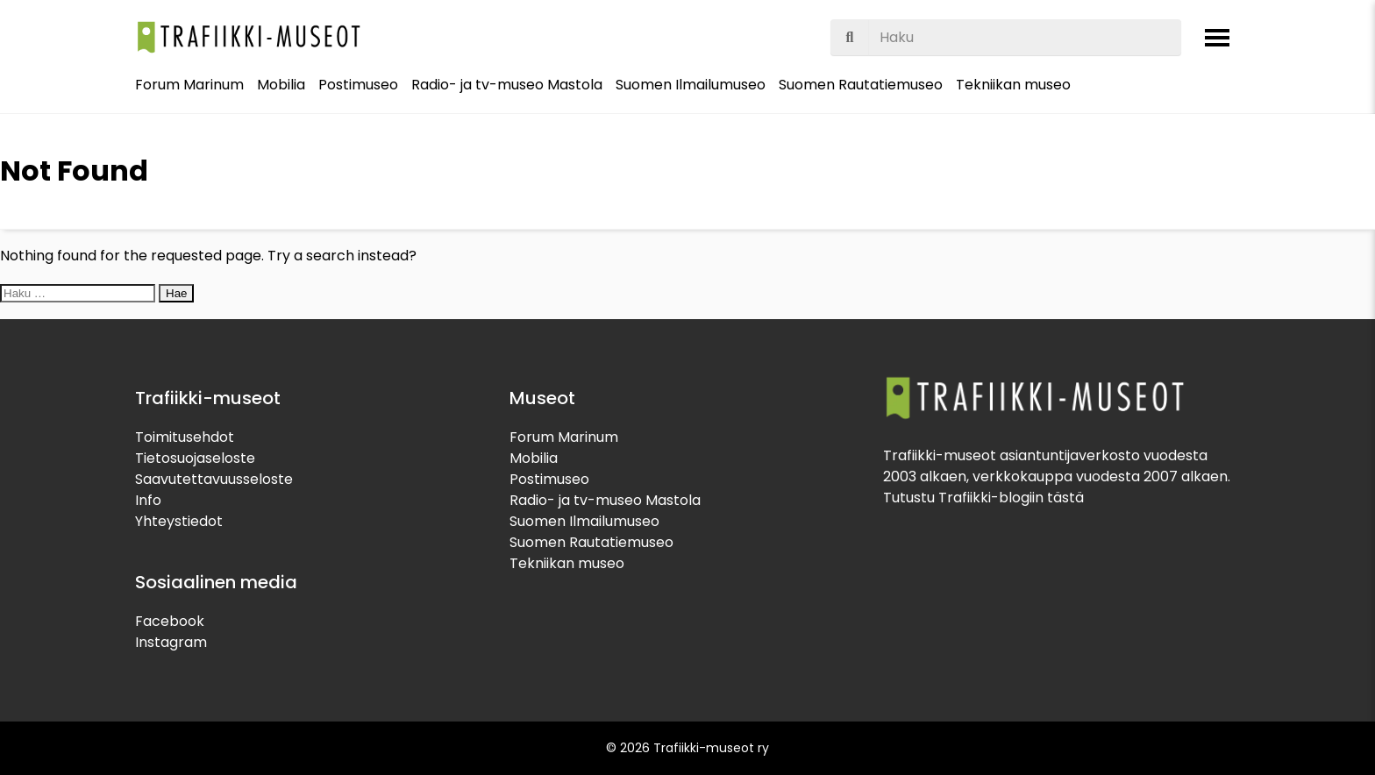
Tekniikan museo (1013, 85)
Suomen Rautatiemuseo (861, 85)
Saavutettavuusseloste (214, 479)
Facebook (169, 621)
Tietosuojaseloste (195, 458)
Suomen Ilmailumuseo (691, 85)
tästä (1065, 497)
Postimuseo (358, 85)
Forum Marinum (189, 85)
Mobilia (281, 85)
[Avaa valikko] (1217, 37)
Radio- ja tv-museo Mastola (506, 85)
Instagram (171, 642)
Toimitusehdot (184, 437)
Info (148, 500)
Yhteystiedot (179, 521)
